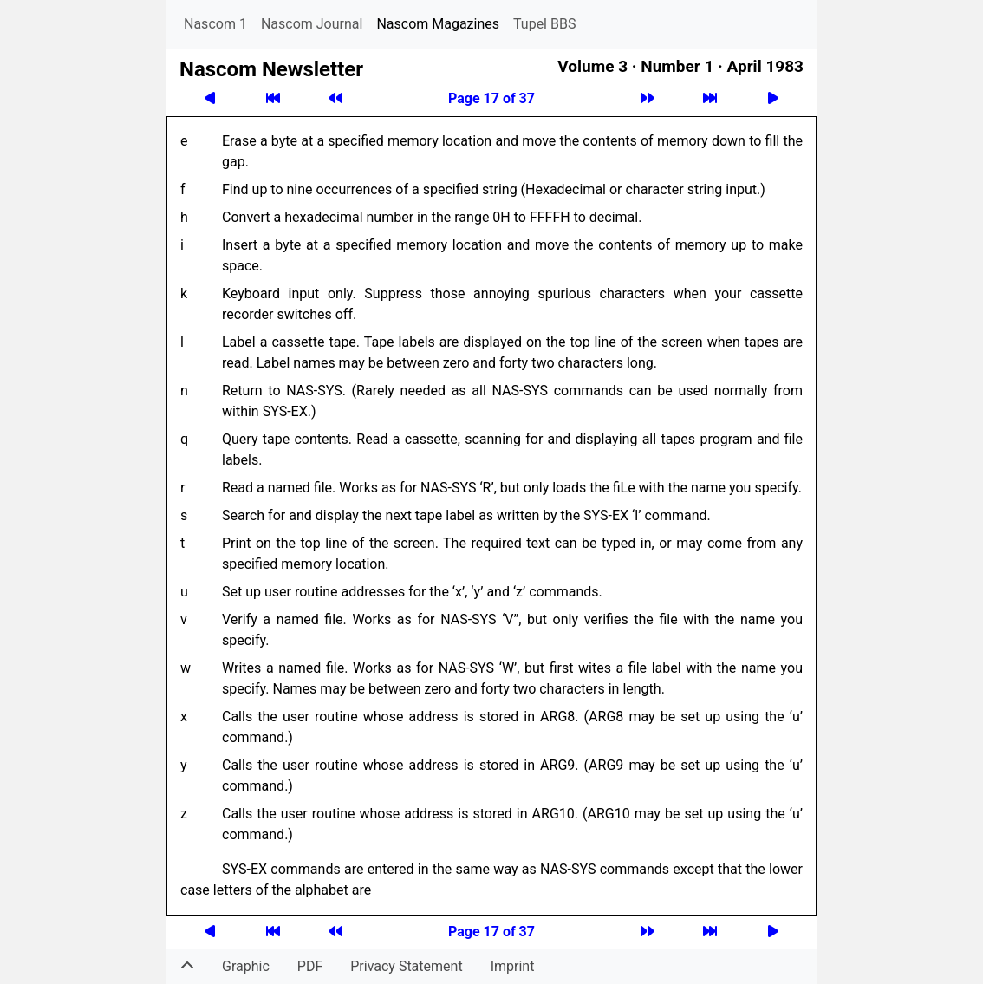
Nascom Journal (312, 24)
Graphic (246, 966)
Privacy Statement (406, 966)
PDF (309, 966)
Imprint (513, 966)
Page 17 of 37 (491, 98)
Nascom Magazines (437, 24)
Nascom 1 (215, 24)
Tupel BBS (544, 24)
